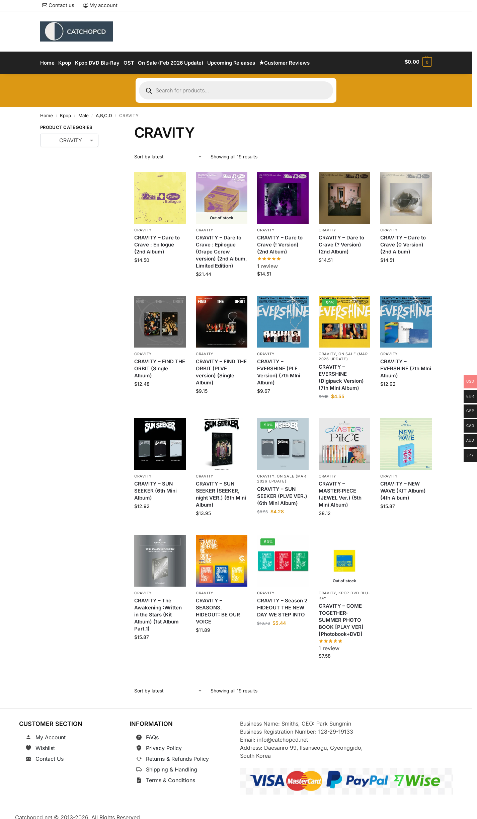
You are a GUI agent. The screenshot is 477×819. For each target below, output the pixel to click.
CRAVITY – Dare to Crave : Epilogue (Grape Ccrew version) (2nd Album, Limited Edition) (221, 249)
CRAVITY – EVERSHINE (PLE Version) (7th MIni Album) (278, 370)
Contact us (58, 5)
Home (46, 113)
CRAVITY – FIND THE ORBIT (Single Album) (159, 366)
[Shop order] (168, 154)
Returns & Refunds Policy (177, 756)
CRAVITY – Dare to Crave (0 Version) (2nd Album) (403, 242)
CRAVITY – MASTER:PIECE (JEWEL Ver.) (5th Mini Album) (340, 492)
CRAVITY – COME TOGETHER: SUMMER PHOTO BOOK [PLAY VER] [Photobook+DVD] (341, 617)
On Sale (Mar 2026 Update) (343, 354)
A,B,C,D (104, 113)
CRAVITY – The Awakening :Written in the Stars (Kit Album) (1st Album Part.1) (158, 612)
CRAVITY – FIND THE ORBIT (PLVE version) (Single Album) (221, 370)
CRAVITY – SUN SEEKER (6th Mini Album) (155, 488)
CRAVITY (143, 227)
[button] (418, 62)
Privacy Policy (164, 746)
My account (100, 5)
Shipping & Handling (171, 767)
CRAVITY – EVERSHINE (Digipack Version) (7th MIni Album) (341, 375)
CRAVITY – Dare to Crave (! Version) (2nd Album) (280, 242)
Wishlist (45, 746)
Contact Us (49, 756)
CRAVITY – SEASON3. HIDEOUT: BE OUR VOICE (218, 608)
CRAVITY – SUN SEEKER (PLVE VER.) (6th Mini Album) (282, 493)
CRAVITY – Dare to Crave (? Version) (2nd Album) (341, 242)
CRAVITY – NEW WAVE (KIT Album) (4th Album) (403, 488)
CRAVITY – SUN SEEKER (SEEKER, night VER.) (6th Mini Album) (221, 492)
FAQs (152, 735)
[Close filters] (109, 126)
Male (83, 113)
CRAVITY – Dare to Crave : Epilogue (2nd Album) (157, 242)
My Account (50, 735)
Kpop (65, 113)
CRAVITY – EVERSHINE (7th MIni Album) (405, 366)
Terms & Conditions (170, 778)
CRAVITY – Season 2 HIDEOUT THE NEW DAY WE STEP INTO (282, 605)
